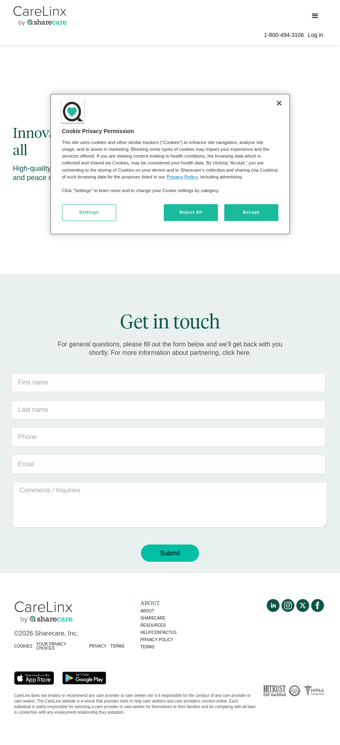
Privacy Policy (182, 176)
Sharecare (153, 618)
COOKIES (23, 646)
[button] (315, 16)
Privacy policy (157, 640)
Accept (251, 212)
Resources (153, 625)
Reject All (190, 212)
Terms (148, 647)
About (147, 611)
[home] (39, 15)
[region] (170, 164)
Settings (89, 212)
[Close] (279, 103)
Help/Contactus (159, 632)
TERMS (118, 646)
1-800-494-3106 (284, 35)
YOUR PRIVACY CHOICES (51, 646)
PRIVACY (97, 646)
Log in (315, 35)
